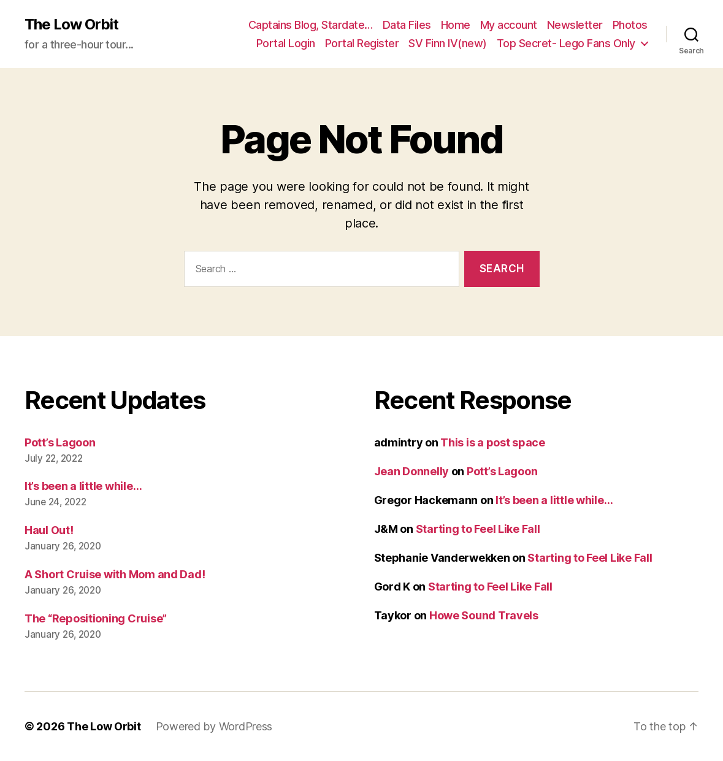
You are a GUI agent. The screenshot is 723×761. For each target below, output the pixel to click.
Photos (630, 24)
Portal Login (285, 43)
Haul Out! (49, 530)
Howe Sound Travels (483, 615)
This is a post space (492, 442)
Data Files (407, 24)
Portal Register (362, 43)
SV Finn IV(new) (447, 43)
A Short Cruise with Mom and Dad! (115, 574)
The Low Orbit (71, 24)
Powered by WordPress (214, 726)
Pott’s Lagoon (60, 442)
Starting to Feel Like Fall (478, 528)
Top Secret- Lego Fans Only (566, 43)
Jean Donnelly (411, 471)
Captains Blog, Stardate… (310, 24)
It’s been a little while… (83, 486)
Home (455, 24)
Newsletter (575, 24)
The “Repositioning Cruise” (96, 618)
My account (508, 24)
